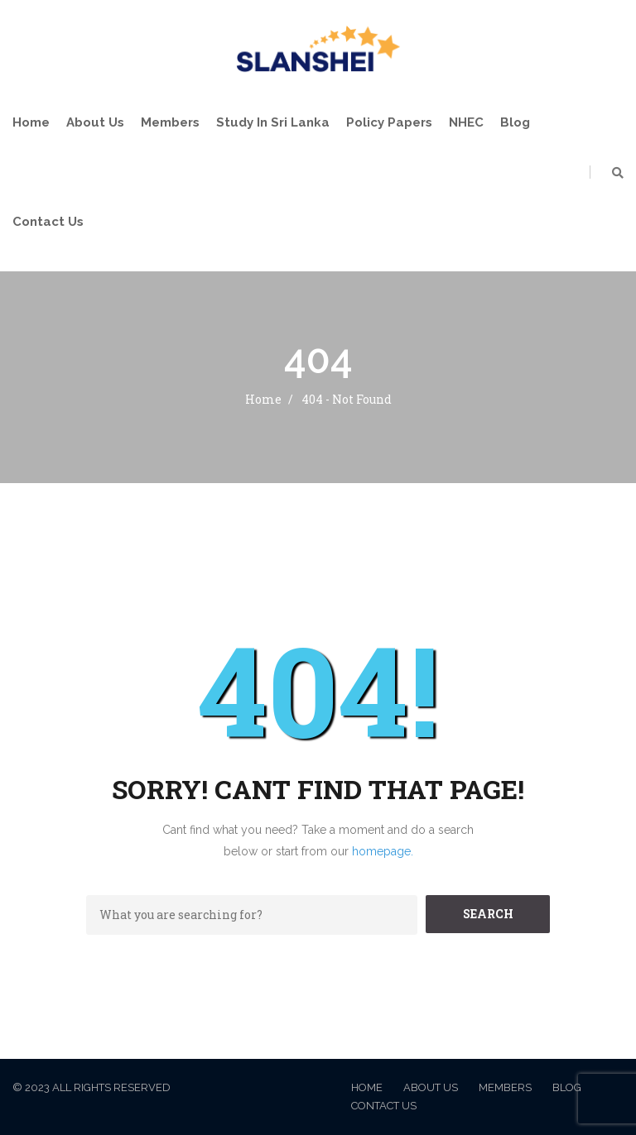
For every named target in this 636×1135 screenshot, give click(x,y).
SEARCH (488, 914)
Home (31, 122)
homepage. (382, 851)
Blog (515, 122)
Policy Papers (389, 122)
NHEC (466, 122)
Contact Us (48, 221)
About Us (95, 122)
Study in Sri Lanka (273, 122)
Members (170, 122)
